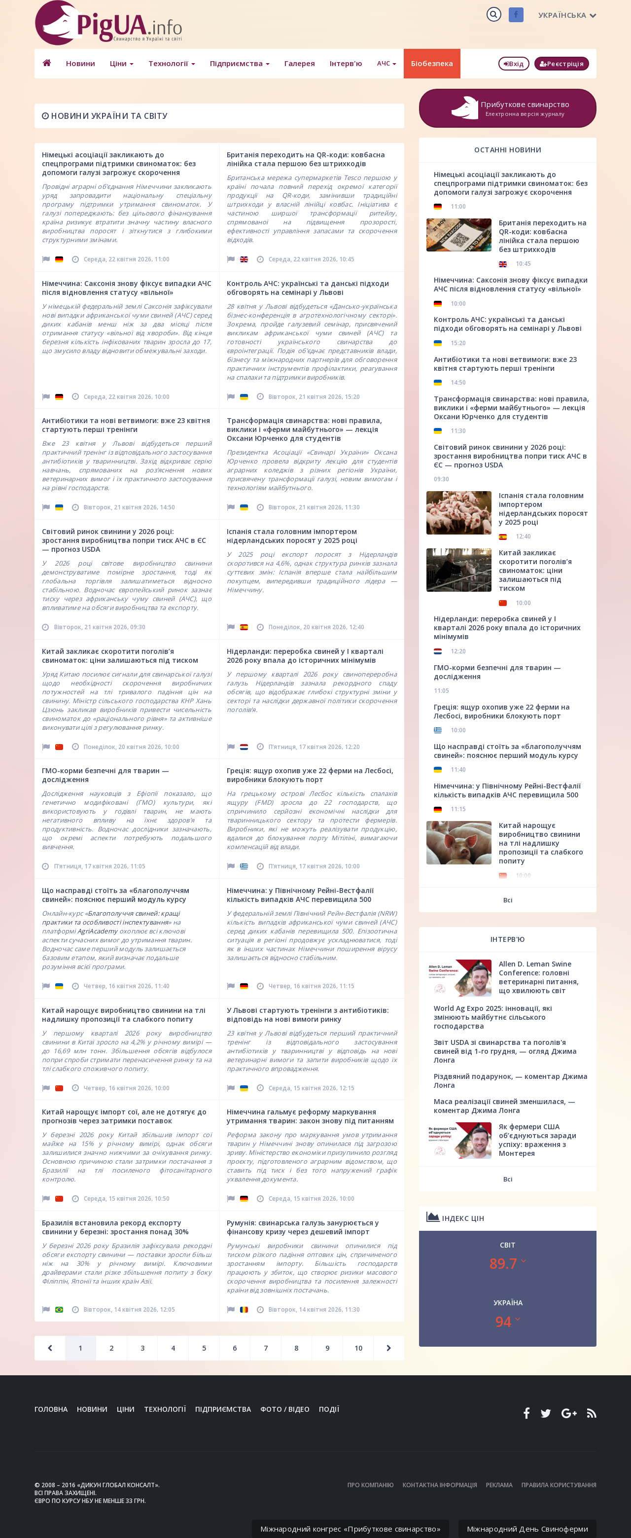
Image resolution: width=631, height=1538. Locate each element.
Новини (80, 63)
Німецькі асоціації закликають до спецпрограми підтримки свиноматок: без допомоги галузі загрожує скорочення (119, 163)
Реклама (499, 1485)
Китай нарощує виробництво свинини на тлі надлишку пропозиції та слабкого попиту (124, 1014)
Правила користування (559, 1485)
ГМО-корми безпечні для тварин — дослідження (105, 775)
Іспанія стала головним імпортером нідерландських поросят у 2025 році (292, 536)
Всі (508, 899)
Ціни (121, 63)
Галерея (299, 63)
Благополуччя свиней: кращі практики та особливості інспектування (111, 918)
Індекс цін (455, 1217)
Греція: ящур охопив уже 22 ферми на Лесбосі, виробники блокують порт (310, 775)
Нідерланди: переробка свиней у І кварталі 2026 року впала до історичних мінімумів (305, 655)
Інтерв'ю (345, 63)
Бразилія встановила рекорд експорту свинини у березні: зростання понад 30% (115, 1227)
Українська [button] (567, 15)
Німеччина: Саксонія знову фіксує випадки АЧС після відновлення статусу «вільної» (126, 288)
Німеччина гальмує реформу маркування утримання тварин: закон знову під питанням (310, 1116)
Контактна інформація (440, 1485)
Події (329, 1409)
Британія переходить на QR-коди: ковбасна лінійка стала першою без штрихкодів (306, 159)
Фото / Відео (285, 1409)
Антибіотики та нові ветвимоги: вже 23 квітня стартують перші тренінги (126, 425)
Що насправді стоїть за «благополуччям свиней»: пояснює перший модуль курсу (115, 895)
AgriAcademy (97, 931)
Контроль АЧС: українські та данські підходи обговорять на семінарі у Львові (308, 288)
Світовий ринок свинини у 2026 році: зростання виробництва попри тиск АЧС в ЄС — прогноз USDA (124, 540)
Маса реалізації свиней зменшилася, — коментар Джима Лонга (504, 1106)
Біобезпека (432, 63)
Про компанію (371, 1485)
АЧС (386, 63)
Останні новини (507, 149)
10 (358, 1348)
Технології (171, 63)
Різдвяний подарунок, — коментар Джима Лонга (511, 1081)
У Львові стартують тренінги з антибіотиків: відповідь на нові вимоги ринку (308, 1014)
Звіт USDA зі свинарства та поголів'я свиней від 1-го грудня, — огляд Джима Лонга (505, 1051)
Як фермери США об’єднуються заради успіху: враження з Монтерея (537, 1140)
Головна (51, 1409)
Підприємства (239, 63)
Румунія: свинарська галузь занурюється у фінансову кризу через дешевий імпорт (303, 1227)
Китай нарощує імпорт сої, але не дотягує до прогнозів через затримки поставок (124, 1116)
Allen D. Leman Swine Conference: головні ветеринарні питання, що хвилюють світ (539, 977)
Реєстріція (562, 63)
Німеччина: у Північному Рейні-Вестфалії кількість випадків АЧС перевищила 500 (300, 895)
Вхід (514, 63)
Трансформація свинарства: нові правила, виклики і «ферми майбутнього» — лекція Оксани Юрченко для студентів (304, 429)
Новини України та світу (105, 115)
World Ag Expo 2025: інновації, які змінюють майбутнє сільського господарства (493, 1017)
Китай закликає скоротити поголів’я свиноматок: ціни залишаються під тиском (120, 655)
